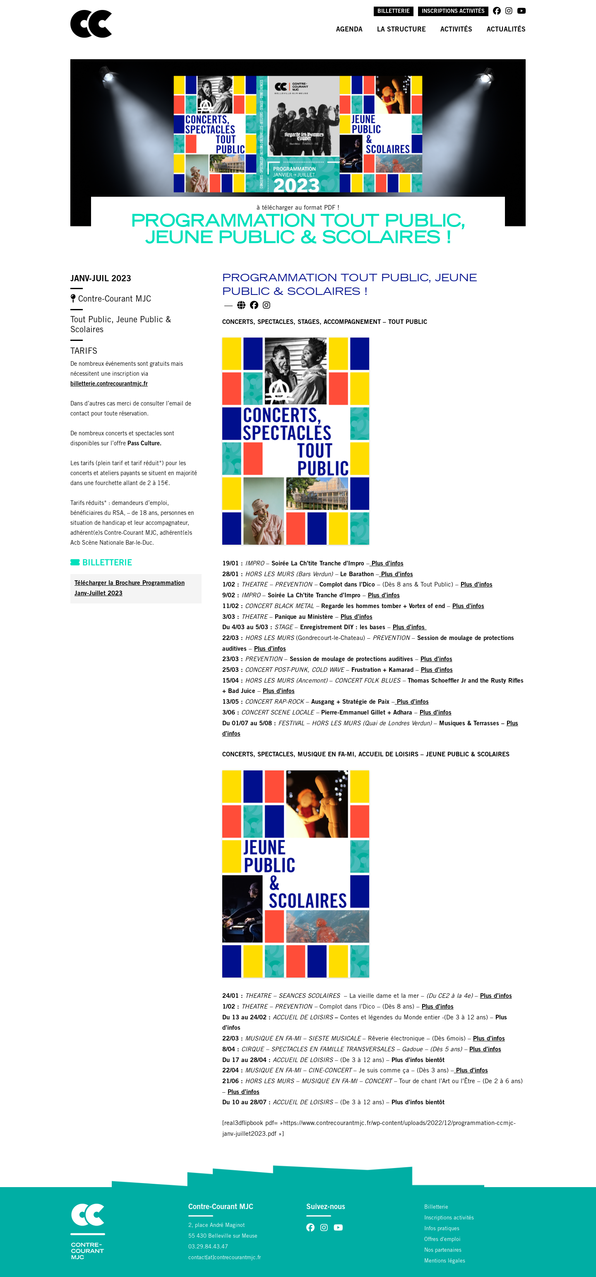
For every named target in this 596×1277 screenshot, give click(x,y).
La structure (401, 30)
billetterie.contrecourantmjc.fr (109, 384)
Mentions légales (444, 1261)
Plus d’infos (387, 564)
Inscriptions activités (453, 11)
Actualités (506, 30)
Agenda (349, 30)
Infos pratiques (441, 1229)
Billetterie (393, 11)
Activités (456, 30)
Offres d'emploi (442, 1240)
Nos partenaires (442, 1250)
